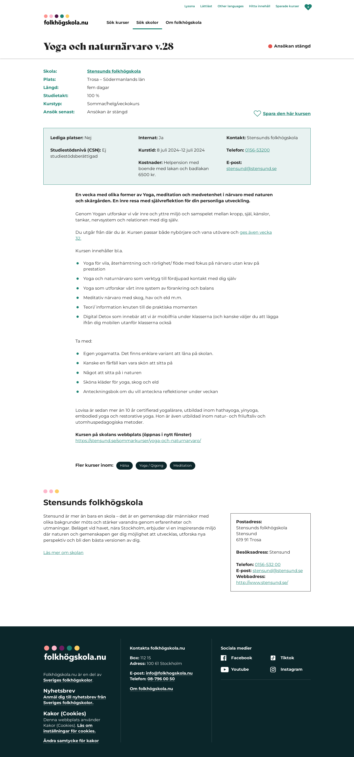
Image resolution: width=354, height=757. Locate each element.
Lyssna (189, 6)
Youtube (235, 669)
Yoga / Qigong (151, 465)
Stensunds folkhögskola (114, 71)
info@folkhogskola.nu (169, 673)
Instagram (286, 669)
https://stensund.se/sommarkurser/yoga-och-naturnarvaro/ (138, 440)
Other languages (231, 6)
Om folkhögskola (184, 22)
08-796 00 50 (161, 678)
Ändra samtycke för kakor (71, 740)
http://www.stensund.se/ (262, 582)
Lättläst (206, 6)
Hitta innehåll (259, 6)
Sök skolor (147, 22)
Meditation (182, 465)
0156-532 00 (268, 564)
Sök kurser (118, 22)
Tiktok (282, 658)
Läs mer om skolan (63, 552)
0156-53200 (257, 150)
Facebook (236, 658)
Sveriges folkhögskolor (67, 680)
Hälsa (124, 465)
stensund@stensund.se (251, 168)
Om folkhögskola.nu (151, 688)
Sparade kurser (287, 6)
